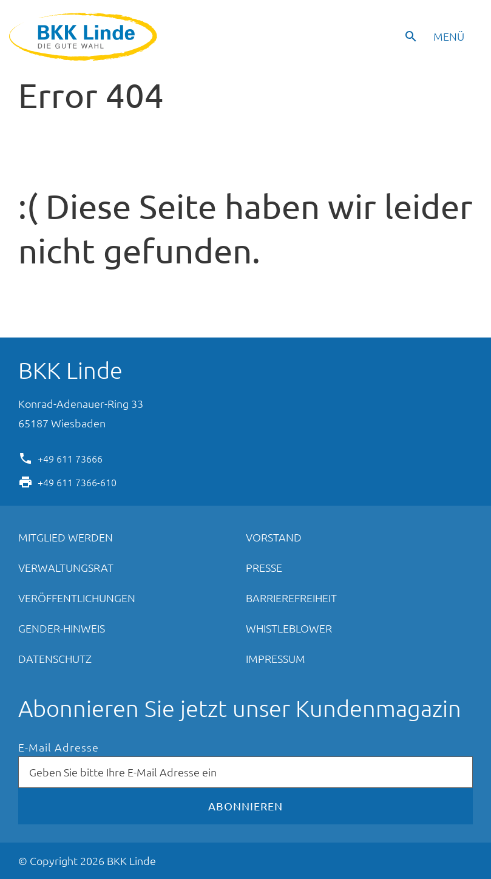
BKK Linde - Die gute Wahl (84, 37)
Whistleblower (289, 628)
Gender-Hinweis (61, 628)
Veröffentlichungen (76, 598)
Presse (264, 567)
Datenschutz (55, 658)
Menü (448, 36)
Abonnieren (245, 805)
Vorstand (274, 537)
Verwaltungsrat (65, 567)
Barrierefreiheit (291, 598)
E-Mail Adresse (58, 747)
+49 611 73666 (70, 458)
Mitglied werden (65, 537)
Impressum (275, 658)
